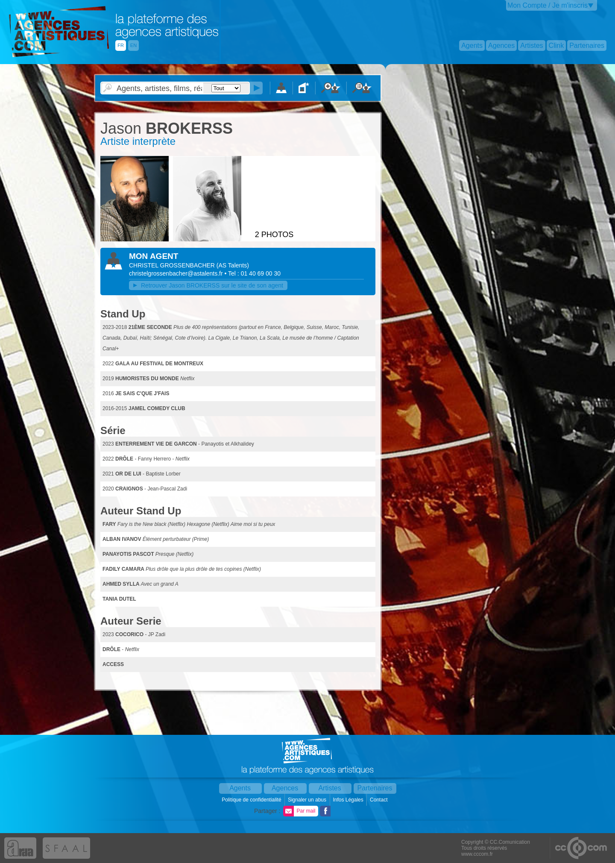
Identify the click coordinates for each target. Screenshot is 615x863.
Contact (379, 800)
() (233, 265)
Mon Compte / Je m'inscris (547, 5)
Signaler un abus (308, 800)
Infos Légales (349, 800)
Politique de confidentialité (252, 800)
